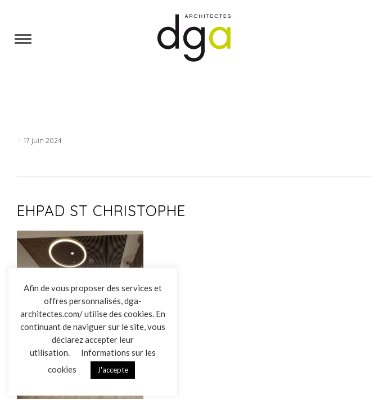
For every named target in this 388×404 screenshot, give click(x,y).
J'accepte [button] (112, 369)
